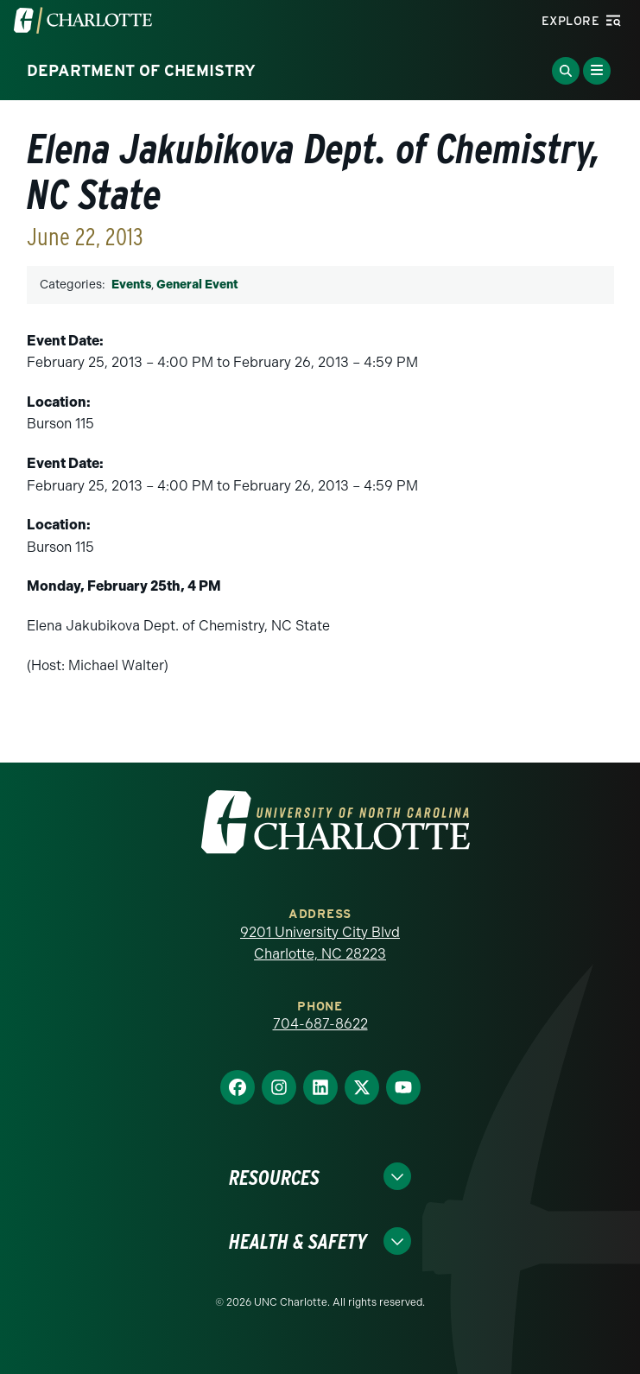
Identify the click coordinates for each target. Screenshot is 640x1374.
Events (131, 284)
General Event (197, 284)
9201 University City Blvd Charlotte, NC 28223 (320, 943)
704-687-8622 (320, 1024)
